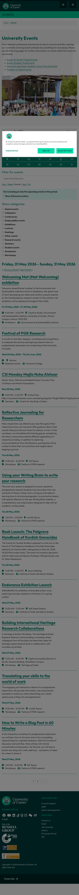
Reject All (46, 151)
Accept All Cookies (65, 151)
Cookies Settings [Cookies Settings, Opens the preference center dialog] (12, 150)
